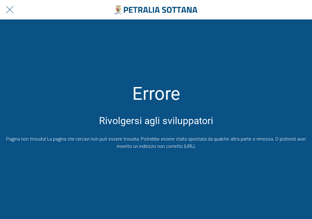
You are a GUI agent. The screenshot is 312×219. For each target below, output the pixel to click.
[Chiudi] (9, 9)
